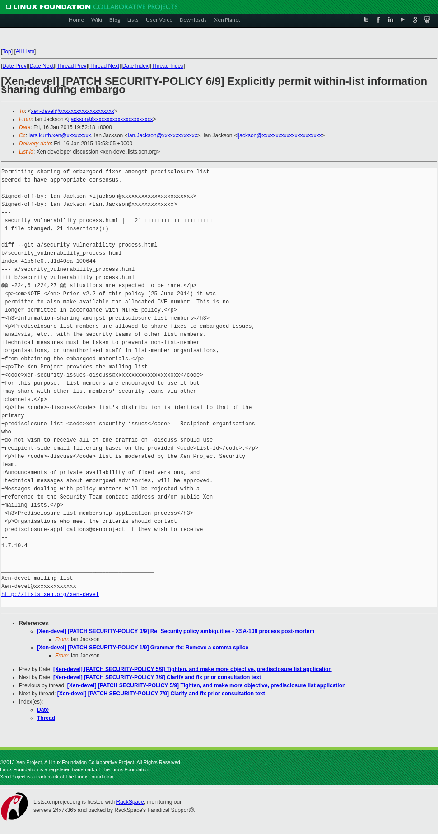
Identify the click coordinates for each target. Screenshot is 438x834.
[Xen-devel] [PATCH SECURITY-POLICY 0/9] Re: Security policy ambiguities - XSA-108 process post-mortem (175, 631)
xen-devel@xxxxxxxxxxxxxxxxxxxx (72, 111)
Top (6, 51)
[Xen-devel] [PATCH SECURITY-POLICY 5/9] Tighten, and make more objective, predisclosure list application (192, 669)
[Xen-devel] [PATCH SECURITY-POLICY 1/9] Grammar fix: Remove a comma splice (142, 647)
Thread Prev (71, 66)
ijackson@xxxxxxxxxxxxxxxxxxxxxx (110, 119)
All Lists (25, 51)
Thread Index (168, 66)
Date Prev (14, 66)
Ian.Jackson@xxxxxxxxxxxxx (162, 135)
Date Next (41, 66)
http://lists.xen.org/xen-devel (50, 594)
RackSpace (130, 802)
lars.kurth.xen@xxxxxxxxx (59, 135)
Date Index (135, 66)
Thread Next (104, 66)
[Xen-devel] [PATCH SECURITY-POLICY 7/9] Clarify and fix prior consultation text (157, 677)
